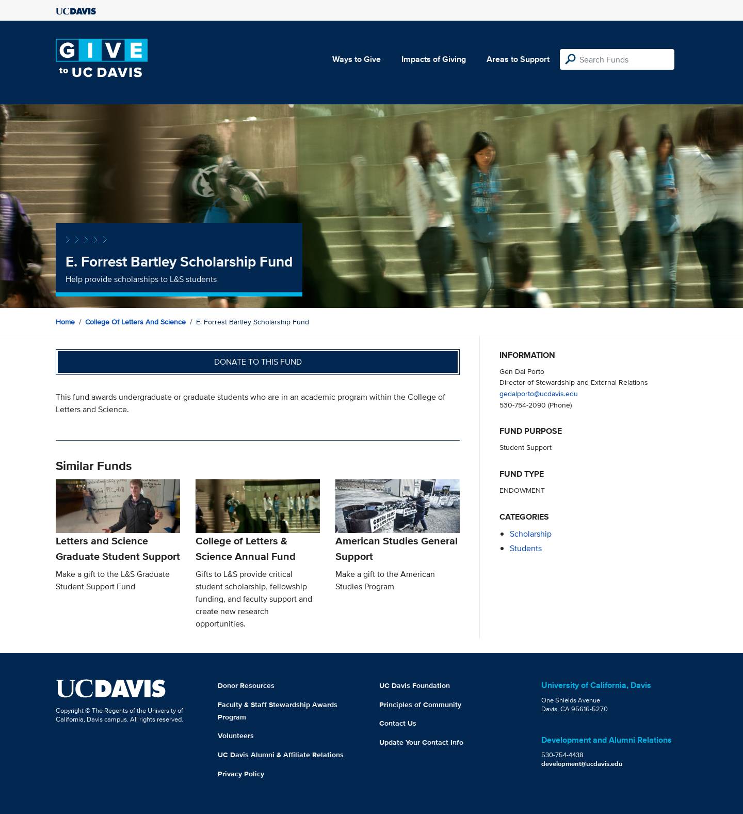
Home (65, 322)
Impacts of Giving (433, 59)
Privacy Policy (241, 774)
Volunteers (236, 735)
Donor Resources (246, 685)
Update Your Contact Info (421, 742)
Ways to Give (356, 59)
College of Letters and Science (135, 322)
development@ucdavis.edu (582, 764)
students (526, 548)
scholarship (531, 534)
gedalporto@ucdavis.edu (538, 393)
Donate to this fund (258, 362)
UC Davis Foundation (414, 685)
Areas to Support (518, 59)
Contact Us (397, 723)
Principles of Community (420, 704)
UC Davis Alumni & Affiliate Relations (281, 754)
